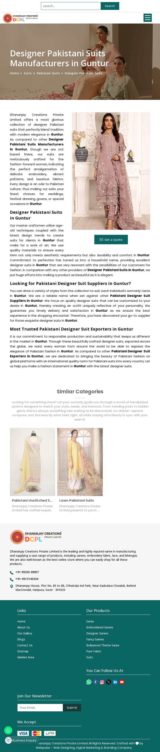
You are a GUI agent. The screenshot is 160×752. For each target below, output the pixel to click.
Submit (72, 708)
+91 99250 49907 (27, 572)
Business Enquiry (20, 740)
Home (14, 73)
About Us (23, 627)
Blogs (21, 639)
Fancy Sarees (95, 639)
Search (110, 6)
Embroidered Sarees (99, 627)
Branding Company (118, 748)
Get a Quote (111, 239)
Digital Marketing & (89, 748)
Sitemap (22, 651)
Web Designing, (64, 748)
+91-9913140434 (26, 579)
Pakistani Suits (48, 73)
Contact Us (25, 645)
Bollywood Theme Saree (102, 645)
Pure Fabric (93, 651)
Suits (28, 73)
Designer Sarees (97, 633)
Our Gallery (24, 633)
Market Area (25, 657)
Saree (90, 621)
